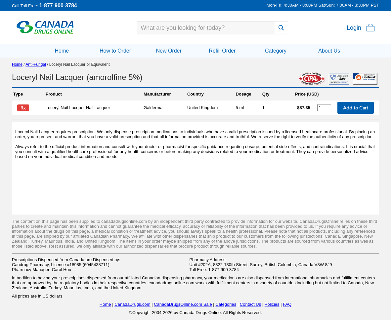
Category (275, 51)
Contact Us (250, 304)
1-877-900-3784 (58, 5)
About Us (329, 51)
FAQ (287, 304)
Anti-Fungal (35, 64)
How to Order (115, 51)
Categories (225, 304)
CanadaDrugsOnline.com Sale (183, 304)
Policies (272, 304)
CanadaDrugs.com (132, 304)
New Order (168, 51)
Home (62, 51)
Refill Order (222, 51)
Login (354, 27)
